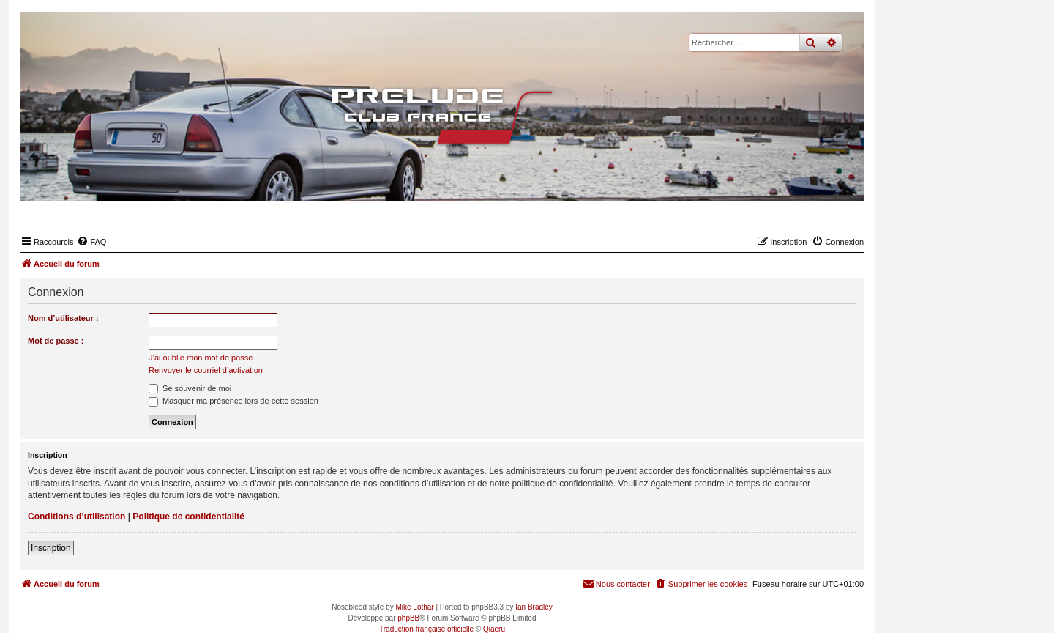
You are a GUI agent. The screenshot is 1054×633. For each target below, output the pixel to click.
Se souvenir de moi (190, 388)
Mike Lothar (414, 607)
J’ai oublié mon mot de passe (201, 357)
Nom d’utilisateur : (63, 318)
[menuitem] (91, 242)
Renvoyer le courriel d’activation (206, 370)
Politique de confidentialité (188, 516)
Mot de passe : (55, 340)
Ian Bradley (534, 607)
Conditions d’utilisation (76, 516)
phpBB (408, 618)
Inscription (51, 548)
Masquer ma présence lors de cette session (233, 400)
